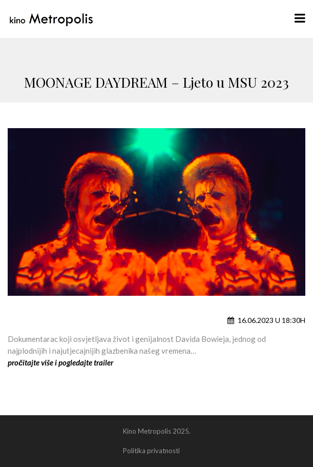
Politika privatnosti (151, 450)
